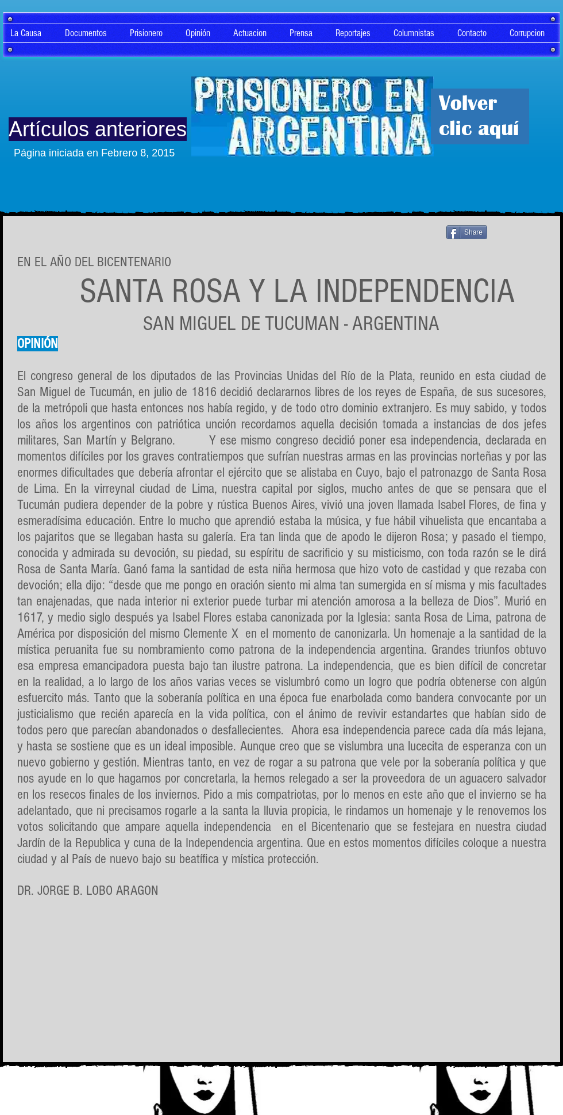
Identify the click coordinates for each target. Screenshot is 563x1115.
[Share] (466, 232)
